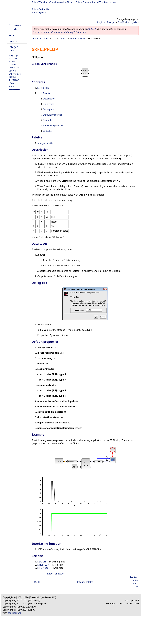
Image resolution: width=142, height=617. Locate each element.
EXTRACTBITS (15, 73)
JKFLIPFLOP (14, 80)
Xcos (11, 35)
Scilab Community (85, 2)
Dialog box (48, 109)
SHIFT (11, 86)
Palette (46, 93)
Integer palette (13, 48)
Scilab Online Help (41, 9)
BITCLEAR (13, 58)
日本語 (120, 22)
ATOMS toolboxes (106, 2)
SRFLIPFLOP (14, 89)
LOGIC (12, 83)
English (101, 22)
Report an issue (55, 573)
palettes (13, 41)
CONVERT (13, 64)
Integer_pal (14, 55)
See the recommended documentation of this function (59, 32)
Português (131, 22)
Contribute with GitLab (61, 2)
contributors (14, 612)
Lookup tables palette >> (134, 582)
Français (111, 22)
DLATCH (12, 70)
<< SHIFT (36, 582)
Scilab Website (39, 2)
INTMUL (12, 77)
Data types (48, 104)
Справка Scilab (15, 27)
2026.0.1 (91, 29)
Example (47, 120)
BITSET (12, 61)
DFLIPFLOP (14, 67)
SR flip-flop (43, 87)
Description (49, 98)
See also (47, 130)
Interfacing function (53, 125)
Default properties (52, 114)
